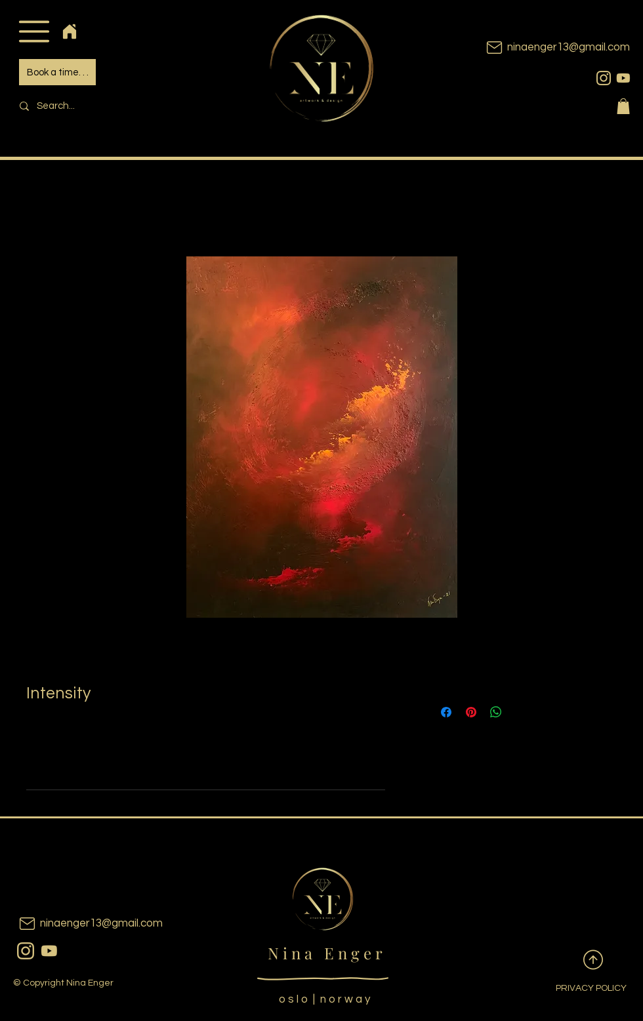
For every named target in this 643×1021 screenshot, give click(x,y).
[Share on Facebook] (446, 712)
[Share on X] (521, 712)
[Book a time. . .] (57, 72)
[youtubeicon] (623, 78)
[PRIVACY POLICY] (581, 988)
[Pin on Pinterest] (471, 712)
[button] (33, 31)
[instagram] (603, 78)
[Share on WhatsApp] (496, 712)
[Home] (69, 31)
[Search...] (102, 106)
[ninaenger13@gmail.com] (538, 47)
